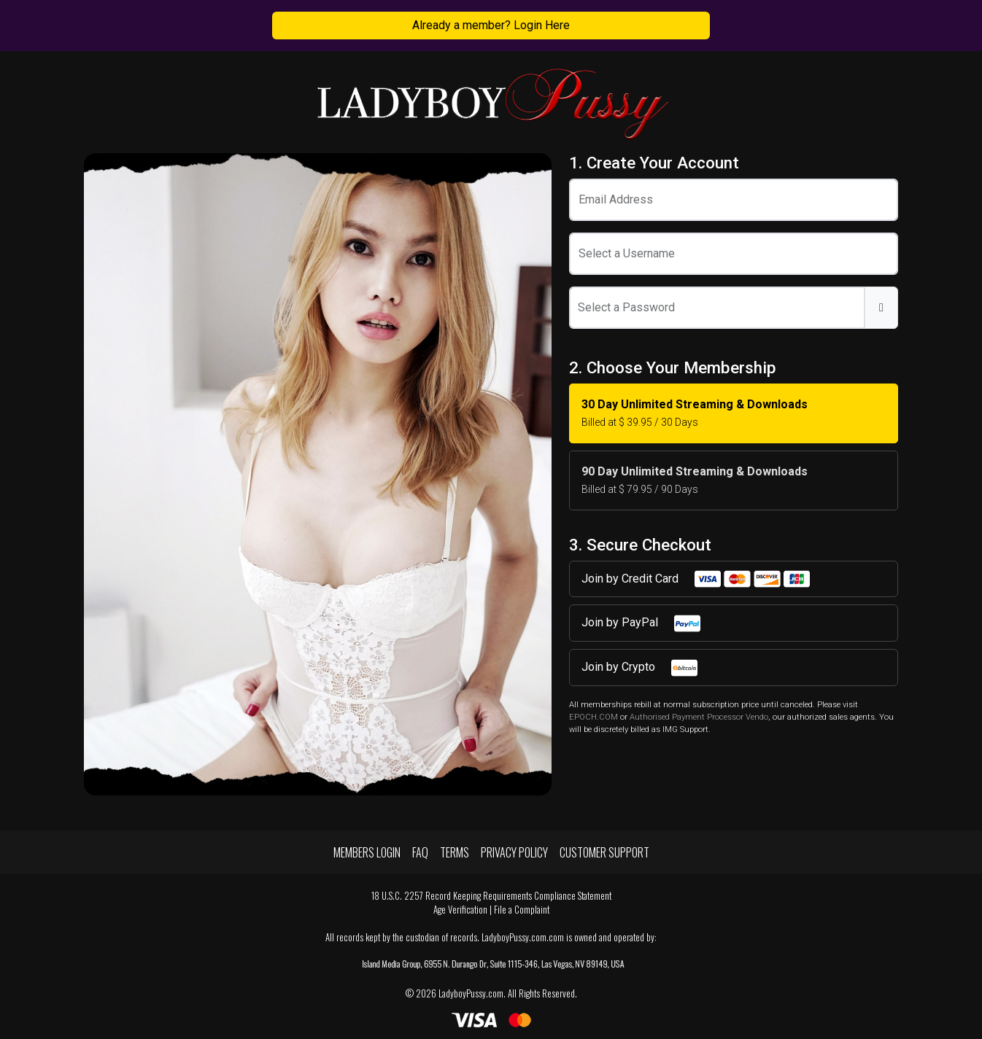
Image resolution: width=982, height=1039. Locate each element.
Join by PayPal (641, 623)
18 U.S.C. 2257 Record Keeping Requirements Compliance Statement (491, 896)
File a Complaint (521, 910)
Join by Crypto (640, 668)
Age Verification (460, 910)
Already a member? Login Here (491, 25)
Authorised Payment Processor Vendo (699, 717)
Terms (454, 852)
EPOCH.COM (593, 717)
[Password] (717, 308)
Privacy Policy (514, 852)
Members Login (367, 852)
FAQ (420, 852)
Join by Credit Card (696, 579)
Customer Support (604, 852)
